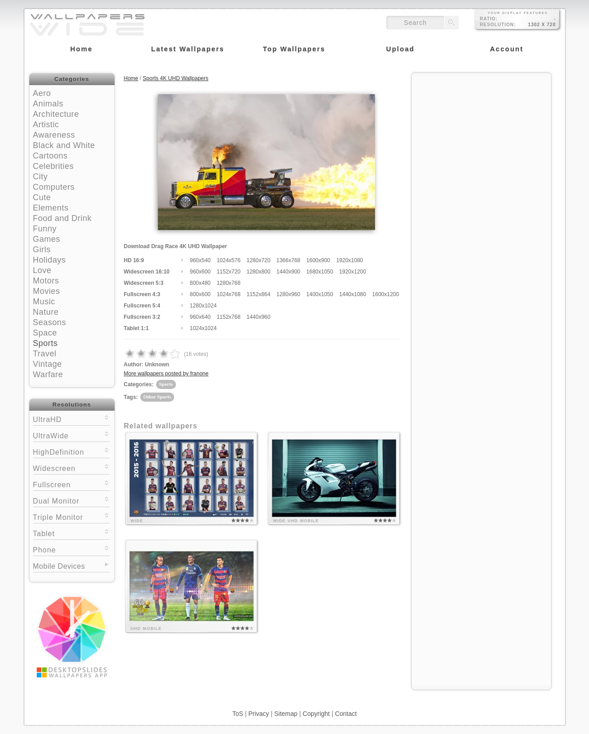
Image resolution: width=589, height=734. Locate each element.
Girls (42, 249)
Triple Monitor (71, 516)
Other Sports (157, 396)
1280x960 (288, 294)
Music (44, 301)
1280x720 (259, 260)
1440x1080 (352, 294)
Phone (71, 549)
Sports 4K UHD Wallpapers (176, 78)
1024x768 (229, 294)
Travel (45, 353)
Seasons (49, 322)
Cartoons (50, 155)
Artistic (46, 124)
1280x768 (229, 283)
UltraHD (71, 418)
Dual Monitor (71, 500)
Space (45, 332)
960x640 (200, 317)
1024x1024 (203, 328)
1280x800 (259, 272)
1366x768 (288, 260)
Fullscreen (71, 484)
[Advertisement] (481, 134)
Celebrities (53, 166)
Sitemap (285, 713)
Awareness (54, 134)
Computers (54, 187)
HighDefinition (71, 451)
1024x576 (229, 260)
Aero (42, 93)
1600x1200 (385, 294)
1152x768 (229, 317)
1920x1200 (352, 272)
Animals (48, 103)
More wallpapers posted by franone (166, 373)
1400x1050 (319, 294)
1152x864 (259, 294)
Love (42, 270)
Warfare (48, 374)
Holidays (49, 259)
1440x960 (259, 317)
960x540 (200, 260)
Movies (46, 291)
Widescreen (71, 467)
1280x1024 (203, 305)
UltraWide (71, 435)
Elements (51, 207)
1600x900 (318, 260)
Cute (42, 197)
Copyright (316, 713)
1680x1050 (319, 272)
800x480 (200, 283)
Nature (46, 312)
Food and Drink (62, 218)
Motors (46, 280)
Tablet (71, 532)
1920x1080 (349, 260)
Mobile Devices (59, 566)
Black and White (64, 145)
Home (131, 78)
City (40, 176)
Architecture (56, 114)
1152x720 (229, 272)
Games (47, 239)
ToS (237, 713)
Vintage (47, 364)
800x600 (200, 294)
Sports (45, 343)
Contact (345, 713)
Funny (45, 228)
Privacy (258, 713)
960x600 (200, 272)
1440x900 (288, 272)
